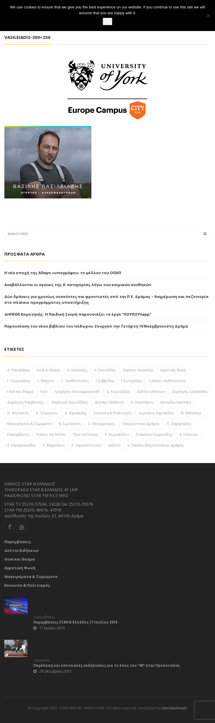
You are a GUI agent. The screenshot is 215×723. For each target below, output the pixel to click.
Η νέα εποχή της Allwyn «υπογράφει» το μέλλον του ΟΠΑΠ (62, 272)
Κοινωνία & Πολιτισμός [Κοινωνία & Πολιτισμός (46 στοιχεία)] (113, 413)
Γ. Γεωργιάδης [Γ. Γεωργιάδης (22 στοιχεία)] (18, 380)
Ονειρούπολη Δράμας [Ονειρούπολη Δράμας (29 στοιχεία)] (141, 423)
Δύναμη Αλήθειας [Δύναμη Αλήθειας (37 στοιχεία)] (109, 402)
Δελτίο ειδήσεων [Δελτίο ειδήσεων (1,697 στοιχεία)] (151, 391)
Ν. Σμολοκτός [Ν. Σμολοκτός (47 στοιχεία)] (70, 423)
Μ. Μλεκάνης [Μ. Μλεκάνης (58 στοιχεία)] (191, 413)
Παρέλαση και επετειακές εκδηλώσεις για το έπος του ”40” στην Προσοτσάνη (106, 665)
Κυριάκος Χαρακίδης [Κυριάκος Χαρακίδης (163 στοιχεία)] (156, 413)
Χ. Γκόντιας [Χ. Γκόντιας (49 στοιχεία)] (189, 434)
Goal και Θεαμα (19, 559)
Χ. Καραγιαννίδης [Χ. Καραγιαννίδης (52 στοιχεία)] (21, 445)
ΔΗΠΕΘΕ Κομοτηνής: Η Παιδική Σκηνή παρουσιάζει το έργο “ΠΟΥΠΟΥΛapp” (77, 314)
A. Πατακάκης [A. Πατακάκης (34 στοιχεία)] (18, 370)
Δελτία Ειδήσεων (21, 550)
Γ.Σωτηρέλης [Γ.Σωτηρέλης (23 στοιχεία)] (131, 380)
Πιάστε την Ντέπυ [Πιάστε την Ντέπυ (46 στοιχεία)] (51, 434)
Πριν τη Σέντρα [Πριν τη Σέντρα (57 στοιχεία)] (85, 434)
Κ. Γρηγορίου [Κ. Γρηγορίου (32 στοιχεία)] (47, 413)
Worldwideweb (174, 708)
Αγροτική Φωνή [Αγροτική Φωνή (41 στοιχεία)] (173, 370)
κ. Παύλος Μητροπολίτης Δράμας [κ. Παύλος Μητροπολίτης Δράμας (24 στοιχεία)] (156, 445)
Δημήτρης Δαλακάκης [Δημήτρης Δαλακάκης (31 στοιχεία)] (190, 391)
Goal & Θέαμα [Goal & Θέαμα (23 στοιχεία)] (48, 370)
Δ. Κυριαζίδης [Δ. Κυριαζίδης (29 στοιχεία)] (118, 391)
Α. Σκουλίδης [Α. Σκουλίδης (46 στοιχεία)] (105, 370)
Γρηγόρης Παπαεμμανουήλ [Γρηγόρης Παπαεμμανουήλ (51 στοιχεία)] (77, 391)
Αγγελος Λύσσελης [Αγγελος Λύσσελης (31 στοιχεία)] (138, 370)
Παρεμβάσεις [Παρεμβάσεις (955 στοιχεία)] (18, 434)
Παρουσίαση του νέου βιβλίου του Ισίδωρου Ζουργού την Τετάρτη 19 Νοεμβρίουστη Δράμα (96, 326)
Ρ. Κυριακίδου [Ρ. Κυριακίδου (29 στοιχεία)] (117, 434)
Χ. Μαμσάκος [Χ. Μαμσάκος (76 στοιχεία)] (53, 445)
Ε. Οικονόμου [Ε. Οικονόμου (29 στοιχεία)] (142, 402)
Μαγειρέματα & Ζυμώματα (30, 576)
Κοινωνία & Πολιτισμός (27, 585)
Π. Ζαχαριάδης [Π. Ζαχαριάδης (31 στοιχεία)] (179, 423)
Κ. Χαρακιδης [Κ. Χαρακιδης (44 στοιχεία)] (76, 413)
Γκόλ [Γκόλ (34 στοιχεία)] (44, 391)
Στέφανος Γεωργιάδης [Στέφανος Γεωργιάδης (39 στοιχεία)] (154, 434)
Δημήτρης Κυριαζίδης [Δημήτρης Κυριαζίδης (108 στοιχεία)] (69, 402)
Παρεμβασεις (17, 541)
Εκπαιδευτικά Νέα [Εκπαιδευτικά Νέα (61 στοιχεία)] (175, 402)
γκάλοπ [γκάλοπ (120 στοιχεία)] (114, 445)
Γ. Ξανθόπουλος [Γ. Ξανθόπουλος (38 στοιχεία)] (75, 380)
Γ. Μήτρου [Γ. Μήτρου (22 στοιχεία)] (46, 380)
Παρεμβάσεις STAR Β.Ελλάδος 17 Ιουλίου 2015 (75, 622)
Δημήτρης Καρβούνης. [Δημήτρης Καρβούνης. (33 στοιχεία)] (25, 402)
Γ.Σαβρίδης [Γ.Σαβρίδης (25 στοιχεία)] (105, 380)
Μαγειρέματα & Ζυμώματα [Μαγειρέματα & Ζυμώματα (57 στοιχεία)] (29, 423)
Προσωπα (41, 660)
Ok (107, 21)
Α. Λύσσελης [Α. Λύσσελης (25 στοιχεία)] (77, 370)
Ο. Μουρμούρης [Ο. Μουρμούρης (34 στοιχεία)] (101, 423)
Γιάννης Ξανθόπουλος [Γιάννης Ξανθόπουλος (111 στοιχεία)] (167, 380)
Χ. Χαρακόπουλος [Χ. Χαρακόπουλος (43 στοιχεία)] (86, 445)
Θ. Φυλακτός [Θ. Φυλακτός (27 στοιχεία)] (18, 413)
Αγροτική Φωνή (19, 567)
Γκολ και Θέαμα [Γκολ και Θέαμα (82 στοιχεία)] (20, 391)
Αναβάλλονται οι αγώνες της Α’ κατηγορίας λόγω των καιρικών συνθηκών (77, 284)
